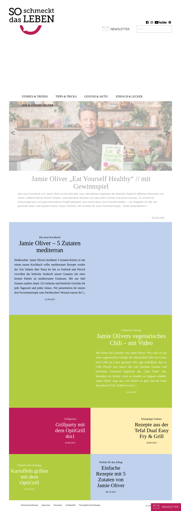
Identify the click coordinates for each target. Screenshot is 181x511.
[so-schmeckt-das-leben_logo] (31, 19)
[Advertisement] (90, 65)
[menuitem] (35, 96)
